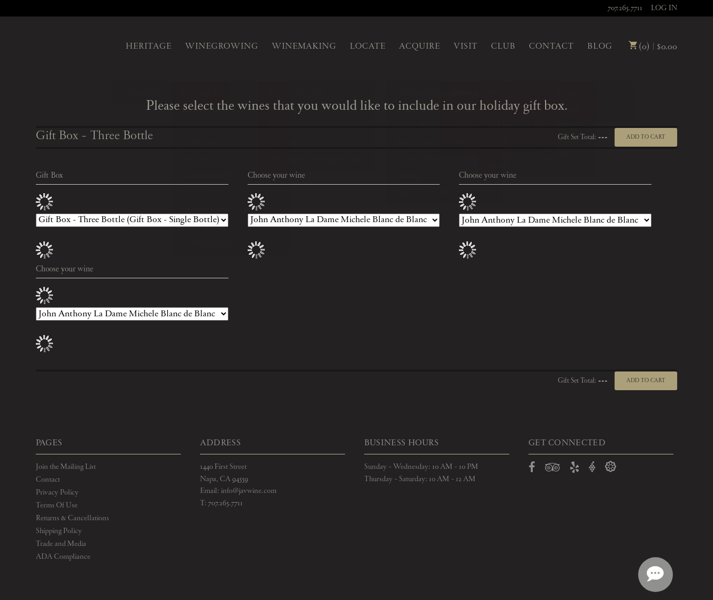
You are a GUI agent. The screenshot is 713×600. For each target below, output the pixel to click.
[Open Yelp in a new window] (574, 469)
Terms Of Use (57, 505)
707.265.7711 (625, 8)
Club (503, 46)
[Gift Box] (132, 220)
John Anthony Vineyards (72, 45)
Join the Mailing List (66, 467)
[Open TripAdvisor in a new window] (552, 469)
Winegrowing (221, 46)
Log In (664, 8)
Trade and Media (61, 544)
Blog (599, 46)
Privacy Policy (57, 492)
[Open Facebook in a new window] (531, 469)
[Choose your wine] (344, 220)
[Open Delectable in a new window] (610, 467)
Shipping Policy (59, 531)
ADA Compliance (63, 556)
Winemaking (304, 46)
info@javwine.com (249, 491)
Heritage (149, 46)
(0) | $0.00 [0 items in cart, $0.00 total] (652, 46)
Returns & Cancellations (72, 518)
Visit (466, 46)
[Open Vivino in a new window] (592, 467)
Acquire (419, 46)
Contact (551, 46)
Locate (368, 46)
